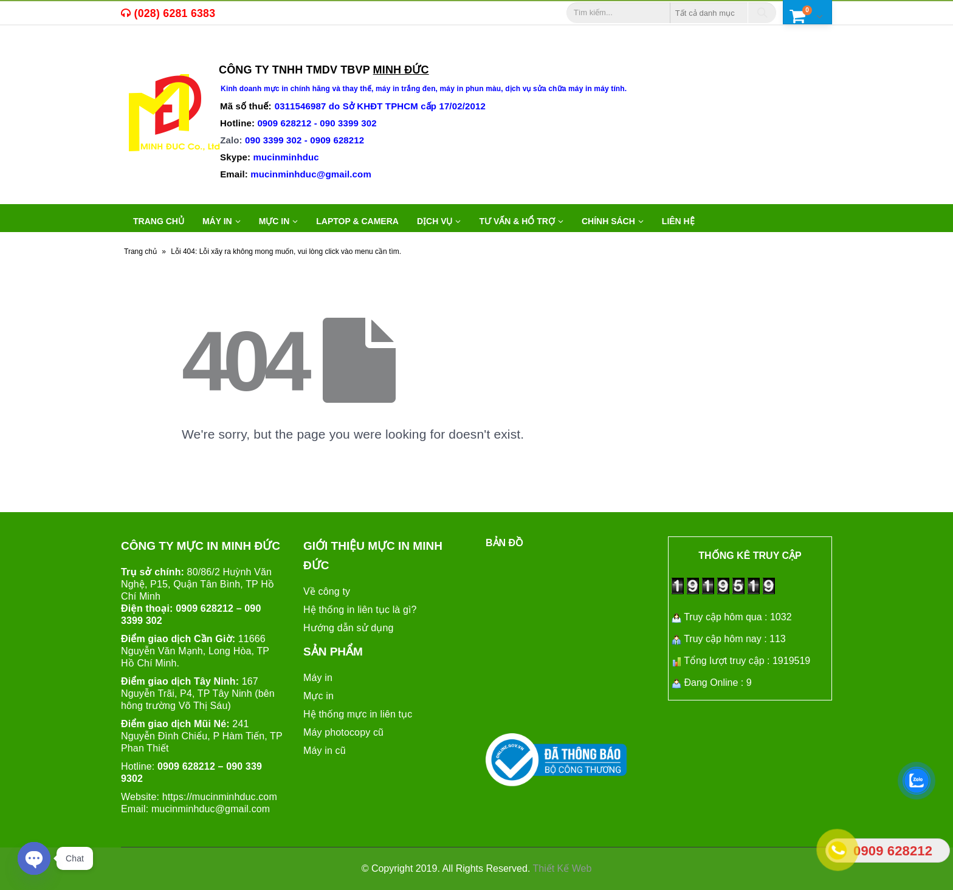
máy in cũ (197, 52)
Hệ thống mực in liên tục (357, 714)
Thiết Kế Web (562, 868)
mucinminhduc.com (234, 797)
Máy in (317, 678)
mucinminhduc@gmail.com (210, 809)
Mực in (318, 696)
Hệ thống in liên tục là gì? (360, 609)
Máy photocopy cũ (343, 732)
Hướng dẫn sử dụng (348, 628)
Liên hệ (678, 221)
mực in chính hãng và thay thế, (320, 88)
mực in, (150, 52)
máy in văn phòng (277, 52)
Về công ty (326, 591)
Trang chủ (158, 221)
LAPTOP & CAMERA (357, 221)
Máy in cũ (324, 750)
